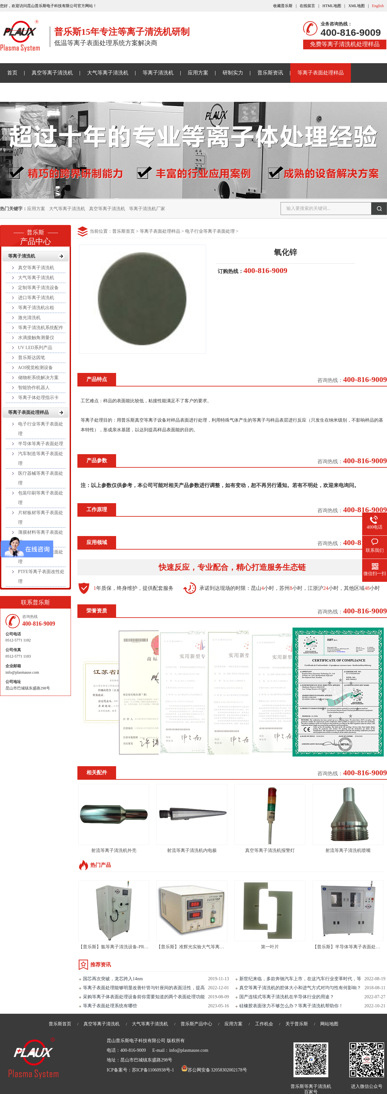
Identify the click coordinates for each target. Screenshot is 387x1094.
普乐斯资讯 (270, 72)
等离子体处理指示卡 (38, 397)
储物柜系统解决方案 (38, 377)
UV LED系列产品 (35, 347)
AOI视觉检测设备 (35, 367)
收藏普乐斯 (283, 6)
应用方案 (198, 72)
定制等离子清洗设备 (38, 287)
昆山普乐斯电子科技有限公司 (136, 1040)
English (378, 6)
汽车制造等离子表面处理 (40, 458)
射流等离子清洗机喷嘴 (348, 850)
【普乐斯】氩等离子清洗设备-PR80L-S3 (118, 946)
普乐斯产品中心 (196, 1023)
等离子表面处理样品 (320, 72)
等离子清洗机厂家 (147, 208)
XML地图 (356, 6)
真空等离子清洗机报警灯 (270, 850)
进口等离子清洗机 (36, 297)
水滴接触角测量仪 (36, 337)
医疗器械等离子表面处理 (40, 478)
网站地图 (329, 1023)
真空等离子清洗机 (52, 72)
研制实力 (233, 72)
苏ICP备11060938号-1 (153, 1070)
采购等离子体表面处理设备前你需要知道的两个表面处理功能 (144, 996)
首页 (12, 72)
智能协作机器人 (34, 387)
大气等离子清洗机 (107, 72)
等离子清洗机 (158, 72)
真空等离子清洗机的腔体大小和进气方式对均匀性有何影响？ (300, 987)
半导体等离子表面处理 (40, 443)
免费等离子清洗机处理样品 (345, 44)
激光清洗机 (29, 317)
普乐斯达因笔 (31, 357)
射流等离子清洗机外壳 (113, 850)
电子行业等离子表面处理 (210, 231)
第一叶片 (270, 946)
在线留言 (307, 6)
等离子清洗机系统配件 (40, 327)
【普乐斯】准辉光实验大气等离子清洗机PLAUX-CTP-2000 (214, 946)
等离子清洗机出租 (36, 307)
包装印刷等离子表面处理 (40, 498)
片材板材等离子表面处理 (40, 517)
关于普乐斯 (20, 92)
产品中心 (35, 235)
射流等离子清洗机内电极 (192, 850)
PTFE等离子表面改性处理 (41, 576)
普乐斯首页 (123, 231)
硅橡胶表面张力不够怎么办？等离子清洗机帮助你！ (291, 1005)
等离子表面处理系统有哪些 (110, 1005)
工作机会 (264, 1023)
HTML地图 (331, 6)
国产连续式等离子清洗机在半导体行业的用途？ (286, 996)
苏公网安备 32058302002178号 (214, 1070)
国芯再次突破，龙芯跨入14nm (113, 978)
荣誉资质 (96, 610)
